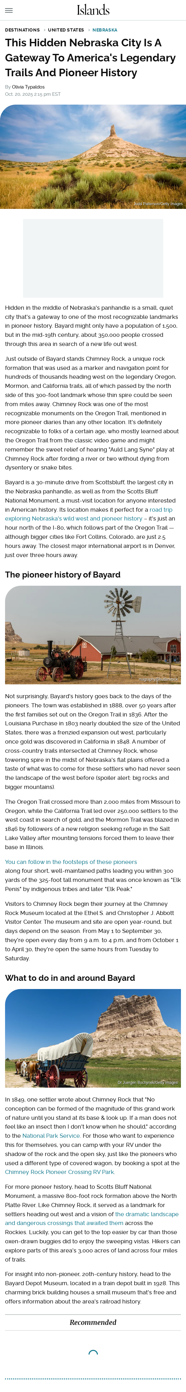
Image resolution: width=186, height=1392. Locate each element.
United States (66, 29)
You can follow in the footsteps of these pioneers (71, 862)
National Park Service (51, 1135)
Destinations (22, 29)
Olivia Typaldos (28, 87)
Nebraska (105, 29)
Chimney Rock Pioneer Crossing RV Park (59, 1172)
